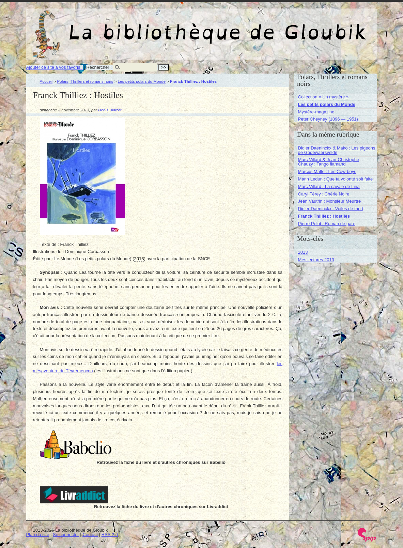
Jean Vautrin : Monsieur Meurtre (329, 201)
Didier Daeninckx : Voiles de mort (330, 208)
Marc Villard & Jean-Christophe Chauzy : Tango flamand (328, 162)
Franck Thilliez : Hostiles (324, 216)
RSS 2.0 (110, 534)
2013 (303, 252)
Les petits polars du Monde (142, 81)
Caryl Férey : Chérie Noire (324, 194)
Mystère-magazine (316, 111)
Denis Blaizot (109, 110)
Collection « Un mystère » (323, 96)
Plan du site (37, 534)
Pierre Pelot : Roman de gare (326, 223)
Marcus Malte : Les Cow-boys (327, 171)
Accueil (46, 81)
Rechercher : (98, 67)
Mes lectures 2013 (316, 259)
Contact (90, 534)
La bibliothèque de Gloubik (274, 26)
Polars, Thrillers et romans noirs (85, 81)
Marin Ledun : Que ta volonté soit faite (335, 179)
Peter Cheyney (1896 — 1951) (328, 119)
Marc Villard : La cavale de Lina (329, 186)
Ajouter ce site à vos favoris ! (54, 67)
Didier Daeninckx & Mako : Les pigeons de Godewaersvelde (336, 150)
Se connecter (66, 534)
